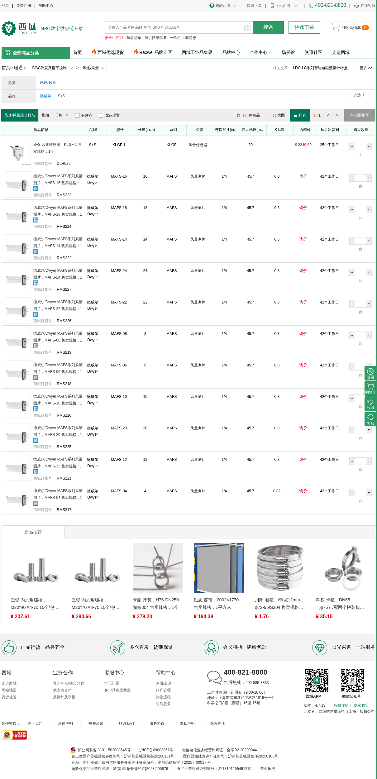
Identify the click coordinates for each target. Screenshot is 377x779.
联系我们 (126, 723)
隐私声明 (187, 723)
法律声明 (65, 723)
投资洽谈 (95, 723)
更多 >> (366, 68)
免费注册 (23, 5)
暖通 (18, 67)
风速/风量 (90, 68)
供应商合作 (62, 690)
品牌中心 (231, 52)
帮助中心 (45, 5)
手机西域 (282, 5)
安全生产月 (114, 38)
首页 (77, 52)
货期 (45, 115)
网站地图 (9, 690)
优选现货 (109, 115)
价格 (62, 115)
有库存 (84, 115)
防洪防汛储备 (156, 38)
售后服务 (163, 704)
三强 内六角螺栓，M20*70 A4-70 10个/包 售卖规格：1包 (96, 604)
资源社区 (9, 697)
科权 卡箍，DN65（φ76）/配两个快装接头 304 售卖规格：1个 (340, 604)
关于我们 (34, 723)
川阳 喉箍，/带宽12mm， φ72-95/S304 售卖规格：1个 (279, 604)
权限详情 (341, 705)
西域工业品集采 (197, 52)
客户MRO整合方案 (68, 683)
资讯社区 (313, 52)
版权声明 (217, 723)
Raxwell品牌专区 (155, 52)
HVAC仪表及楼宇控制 (49, 68)
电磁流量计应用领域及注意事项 (319, 68)
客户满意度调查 (117, 690)
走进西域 (341, 52)
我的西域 (222, 5)
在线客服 (364, 6)
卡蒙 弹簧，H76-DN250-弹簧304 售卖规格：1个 (156, 603)
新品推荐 (33, 531)
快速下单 (254, 5)
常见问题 (111, 683)
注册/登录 (164, 683)
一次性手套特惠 (183, 38)
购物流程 (163, 697)
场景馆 (288, 52)
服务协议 (157, 723)
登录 (5, 5)
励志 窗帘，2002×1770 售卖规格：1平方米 (216, 603)
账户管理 (163, 690)
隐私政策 (361, 705)
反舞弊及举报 (64, 697)
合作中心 (261, 52)
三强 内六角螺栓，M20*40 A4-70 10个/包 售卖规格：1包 (35, 604)
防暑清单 (133, 38)
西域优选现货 (111, 52)
